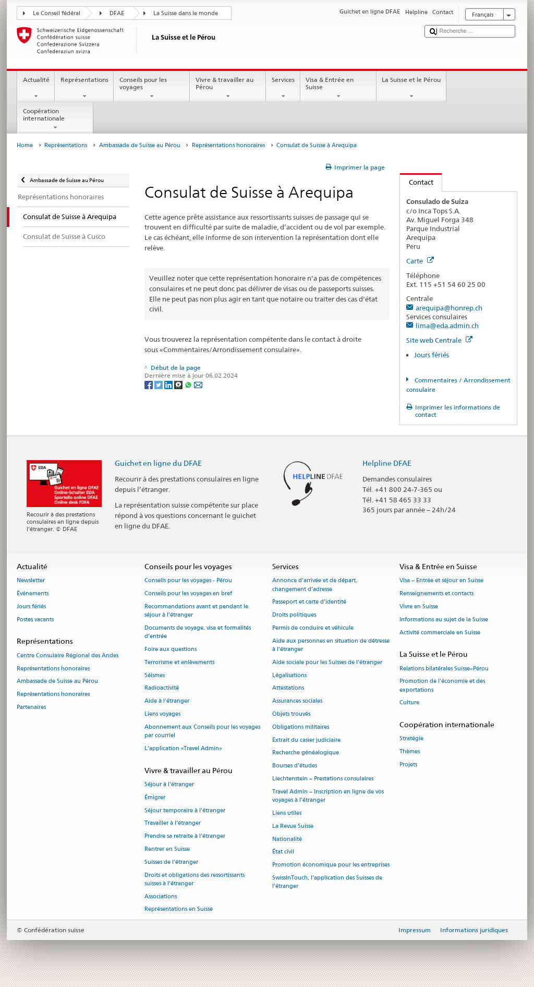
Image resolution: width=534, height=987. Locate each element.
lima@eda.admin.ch (447, 325)
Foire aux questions (170, 649)
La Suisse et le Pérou (411, 88)
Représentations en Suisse (178, 909)
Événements (32, 594)
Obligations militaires (300, 727)
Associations (160, 896)
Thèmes (409, 752)
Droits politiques (294, 615)
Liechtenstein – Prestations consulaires (322, 779)
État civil (283, 852)
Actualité (36, 88)
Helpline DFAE (386, 463)
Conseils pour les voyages (151, 88)
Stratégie (411, 739)
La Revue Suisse (292, 826)
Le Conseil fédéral (56, 13)
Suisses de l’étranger (171, 862)
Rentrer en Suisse (167, 849)
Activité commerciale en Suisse (439, 632)
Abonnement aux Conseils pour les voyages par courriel (202, 731)
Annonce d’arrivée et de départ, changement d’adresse (314, 585)
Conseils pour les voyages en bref (188, 594)
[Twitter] (159, 384)
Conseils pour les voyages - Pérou (188, 580)
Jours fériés (431, 355)
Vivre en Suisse (418, 606)
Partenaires (31, 707)
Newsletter (31, 580)
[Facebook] (149, 384)
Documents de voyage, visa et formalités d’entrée (197, 632)
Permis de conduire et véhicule (313, 627)
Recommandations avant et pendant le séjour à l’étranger (196, 610)
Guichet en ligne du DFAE (158, 463)
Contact (416, 182)
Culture (409, 703)
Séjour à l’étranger (169, 784)
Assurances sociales (297, 701)
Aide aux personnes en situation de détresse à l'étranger (331, 645)
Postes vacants (35, 619)
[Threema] (179, 384)
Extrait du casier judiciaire (306, 740)
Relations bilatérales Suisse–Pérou (444, 668)
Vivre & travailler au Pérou (227, 88)
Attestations (288, 688)
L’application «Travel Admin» (183, 748)
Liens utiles (286, 813)
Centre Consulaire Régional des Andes (67, 655)
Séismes (154, 675)
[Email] (198, 384)
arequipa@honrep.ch (449, 308)
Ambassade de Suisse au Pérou (139, 145)
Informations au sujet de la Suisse (443, 619)
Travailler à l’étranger (172, 823)
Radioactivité (161, 688)
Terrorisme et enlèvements (179, 662)
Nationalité (287, 839)
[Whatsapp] (189, 384)
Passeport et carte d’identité (309, 602)
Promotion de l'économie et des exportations (442, 685)
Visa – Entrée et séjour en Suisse (441, 580)
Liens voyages (162, 714)
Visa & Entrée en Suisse (338, 88)
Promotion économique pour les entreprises (331, 865)
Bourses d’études (294, 766)
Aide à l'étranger (166, 701)
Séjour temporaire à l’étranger (184, 810)
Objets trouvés (291, 714)
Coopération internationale (55, 119)
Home (25, 145)
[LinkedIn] (169, 384)
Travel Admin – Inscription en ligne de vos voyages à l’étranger (328, 795)
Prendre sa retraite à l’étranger (184, 836)
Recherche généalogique (305, 753)
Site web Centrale (439, 340)
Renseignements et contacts (436, 594)
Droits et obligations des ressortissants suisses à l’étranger (194, 879)
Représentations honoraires (228, 145)
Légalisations (289, 675)
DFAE (117, 13)
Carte (420, 261)
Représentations (84, 88)
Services (282, 88)
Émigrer (154, 797)
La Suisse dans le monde (185, 13)
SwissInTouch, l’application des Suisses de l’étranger (327, 881)
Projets (408, 765)
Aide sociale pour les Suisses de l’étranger (327, 662)
